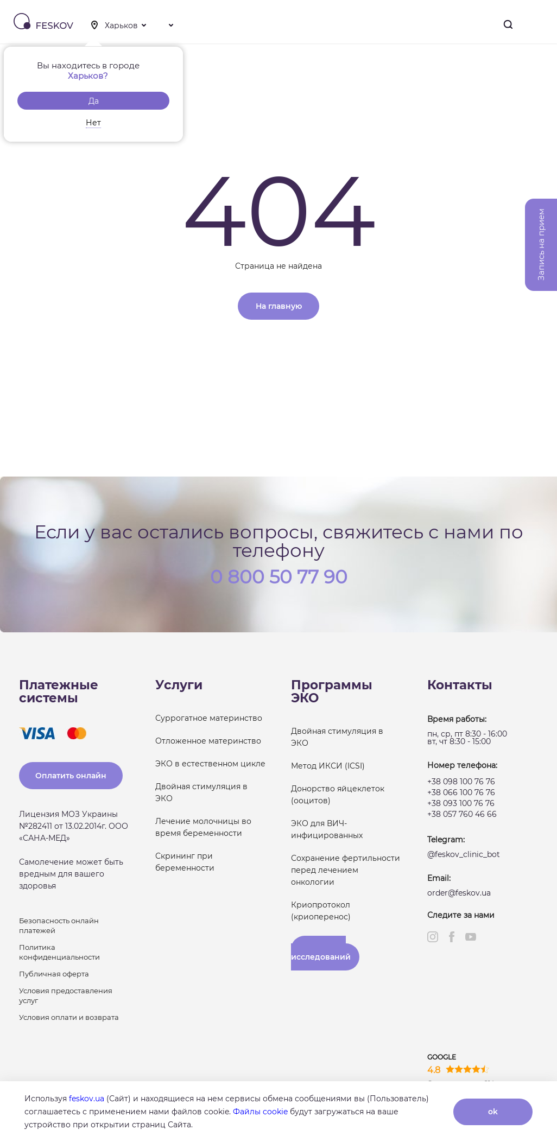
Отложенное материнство (208, 741)
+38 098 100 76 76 (461, 781)
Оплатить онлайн (70, 776)
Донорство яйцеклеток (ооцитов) (337, 794)
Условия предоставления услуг (65, 995)
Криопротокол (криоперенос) (321, 911)
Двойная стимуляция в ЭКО (201, 792)
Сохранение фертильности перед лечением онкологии (345, 870)
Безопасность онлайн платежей (59, 925)
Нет (93, 123)
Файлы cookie (260, 1111)
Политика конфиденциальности (59, 952)
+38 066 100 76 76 (461, 792)
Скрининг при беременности (184, 862)
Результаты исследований (321, 953)
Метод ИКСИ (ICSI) (328, 766)
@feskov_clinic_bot (463, 854)
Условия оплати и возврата (69, 1017)
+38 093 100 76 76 (461, 803)
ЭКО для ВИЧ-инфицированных (327, 829)
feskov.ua (86, 1098)
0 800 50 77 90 (278, 576)
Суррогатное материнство (208, 718)
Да (93, 101)
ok (493, 1111)
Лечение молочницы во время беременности (203, 827)
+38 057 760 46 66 (462, 814)
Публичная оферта (54, 973)
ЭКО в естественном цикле (210, 764)
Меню (540, 25)
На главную (279, 306)
